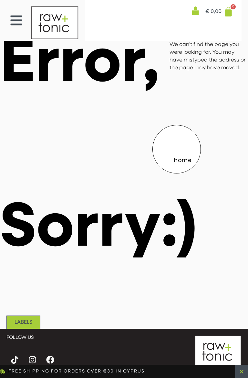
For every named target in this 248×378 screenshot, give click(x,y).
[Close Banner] (241, 371)
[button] (16, 20)
